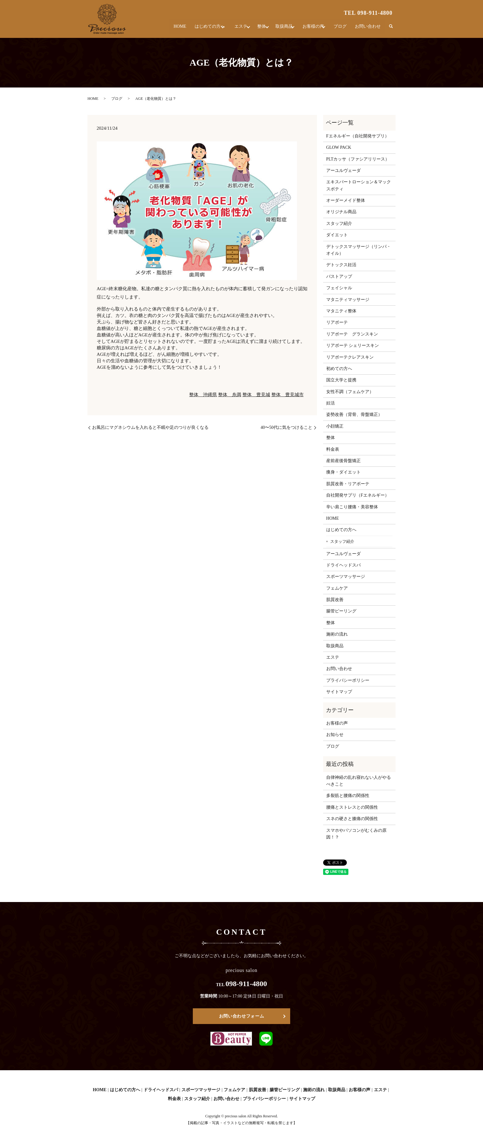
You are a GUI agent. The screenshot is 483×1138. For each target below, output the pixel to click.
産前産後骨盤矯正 (343, 460)
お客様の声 (311, 29)
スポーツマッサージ (345, 576)
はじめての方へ (192, 29)
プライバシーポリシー (347, 680)
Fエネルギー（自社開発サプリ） (357, 136)
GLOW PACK (338, 147)
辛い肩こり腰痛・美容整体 (352, 507)
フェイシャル (339, 288)
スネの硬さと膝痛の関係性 (352, 818)
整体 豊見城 (256, 394)
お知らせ (334, 734)
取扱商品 (277, 29)
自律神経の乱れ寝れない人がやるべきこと (358, 780)
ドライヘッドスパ (343, 565)
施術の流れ (337, 634)
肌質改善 (334, 599)
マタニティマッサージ (347, 299)
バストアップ (339, 276)
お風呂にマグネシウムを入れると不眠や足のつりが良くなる (150, 427)
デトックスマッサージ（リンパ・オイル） (358, 250)
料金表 (332, 449)
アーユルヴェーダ (343, 170)
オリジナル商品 (341, 211)
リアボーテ (337, 322)
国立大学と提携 (341, 380)
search (391, 29)
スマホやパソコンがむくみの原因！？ (356, 833)
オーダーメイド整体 (345, 200)
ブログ (341, 29)
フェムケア (337, 588)
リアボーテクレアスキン (350, 357)
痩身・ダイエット (343, 472)
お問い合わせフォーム (241, 1016)
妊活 (330, 403)
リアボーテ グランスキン (352, 334)
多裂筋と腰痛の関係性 (347, 795)
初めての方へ (339, 368)
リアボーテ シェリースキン (352, 345)
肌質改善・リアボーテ (347, 484)
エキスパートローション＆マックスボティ (358, 185)
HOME (162, 29)
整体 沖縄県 (203, 394)
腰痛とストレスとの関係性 (352, 807)
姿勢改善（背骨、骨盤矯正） (354, 414)
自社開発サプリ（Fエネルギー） (357, 495)
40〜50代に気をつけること (286, 427)
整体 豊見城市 (287, 394)
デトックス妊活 (341, 264)
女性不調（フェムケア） (350, 391)
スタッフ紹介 (339, 223)
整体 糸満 (229, 394)
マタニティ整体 (341, 311)
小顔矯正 (334, 426)
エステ (227, 29)
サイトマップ (339, 691)
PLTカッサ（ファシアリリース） (358, 159)
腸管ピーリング (341, 611)
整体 (251, 29)
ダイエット (337, 235)
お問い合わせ (368, 29)
